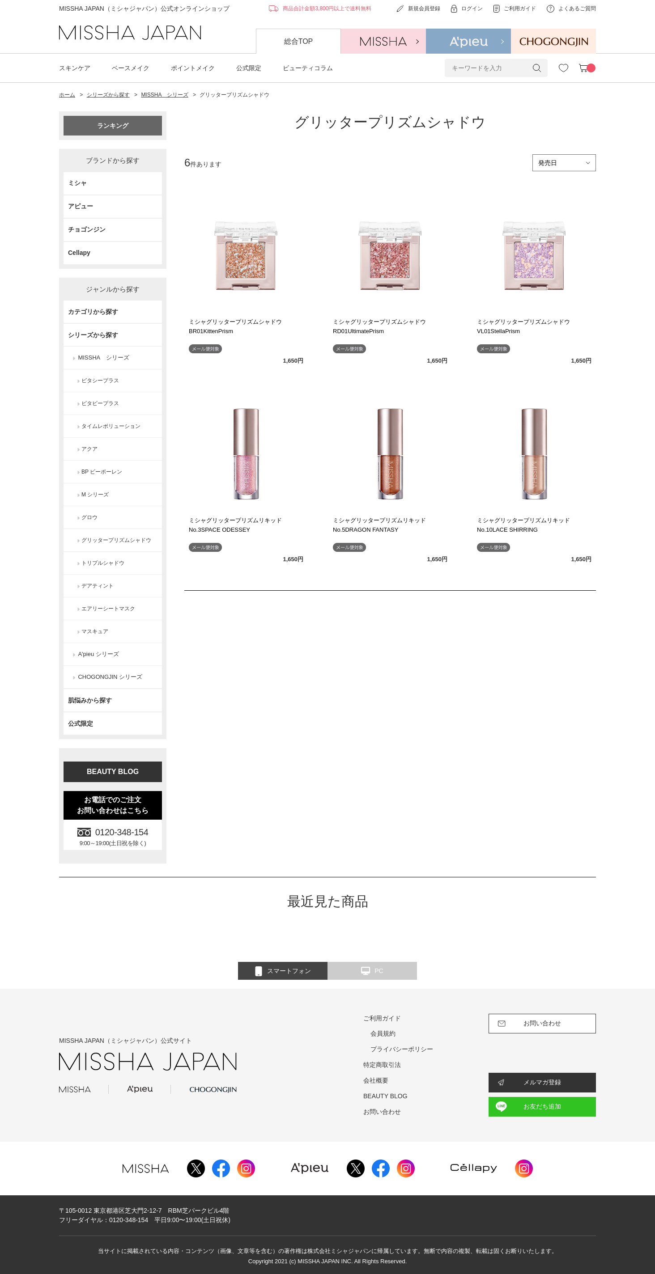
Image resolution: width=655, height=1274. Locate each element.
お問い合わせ (382, 1111)
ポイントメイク (193, 68)
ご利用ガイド (382, 1018)
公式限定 (248, 68)
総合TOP (298, 41)
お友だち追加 (542, 1106)
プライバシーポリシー (401, 1049)
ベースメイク (130, 68)
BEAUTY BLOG (113, 771)
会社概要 (375, 1080)
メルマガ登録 (542, 1082)
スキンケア (74, 68)
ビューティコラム (308, 68)
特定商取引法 (382, 1064)
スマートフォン (283, 971)
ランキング (112, 125)
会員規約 (383, 1033)
